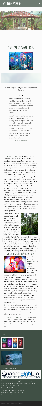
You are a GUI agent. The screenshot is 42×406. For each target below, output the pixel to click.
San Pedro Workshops (13, 3)
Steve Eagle (7, 305)
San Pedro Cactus (11, 156)
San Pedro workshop (12, 317)
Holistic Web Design (20, 403)
